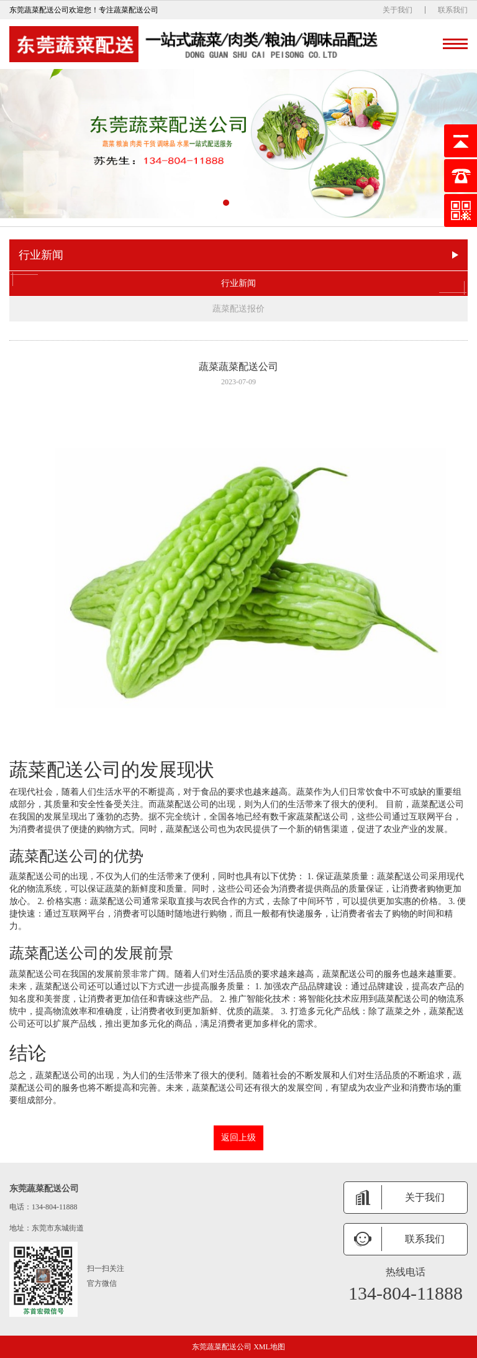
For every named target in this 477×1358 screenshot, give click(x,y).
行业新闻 (238, 283)
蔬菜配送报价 (238, 308)
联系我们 (453, 10)
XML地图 (269, 1346)
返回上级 (238, 1137)
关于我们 (397, 10)
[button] (226, 203)
